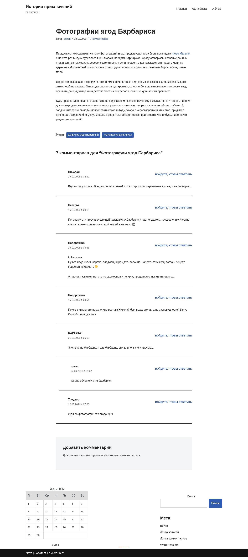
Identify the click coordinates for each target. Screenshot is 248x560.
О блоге (216, 8)
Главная (181, 8)
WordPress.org (169, 547)
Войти (164, 528)
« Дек (55, 547)
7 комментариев (99, 38)
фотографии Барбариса (118, 136)
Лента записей (169, 534)
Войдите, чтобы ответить (173, 175)
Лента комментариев (173, 540)
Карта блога (199, 8)
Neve (29, 555)
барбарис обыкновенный (83, 136)
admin (67, 38)
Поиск (191, 498)
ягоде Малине (182, 53)
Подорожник (76, 244)
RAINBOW (75, 335)
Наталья (74, 206)
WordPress (58, 555)
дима (74, 368)
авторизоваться (131, 457)
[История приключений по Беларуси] (49, 8)
